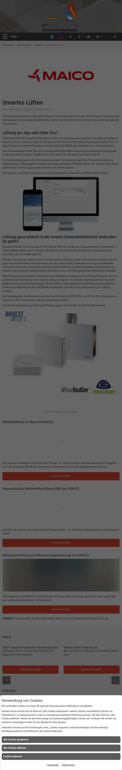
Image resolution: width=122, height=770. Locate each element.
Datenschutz (68, 765)
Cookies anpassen (12, 756)
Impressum (53, 765)
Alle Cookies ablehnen (14, 748)
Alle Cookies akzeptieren (16, 739)
